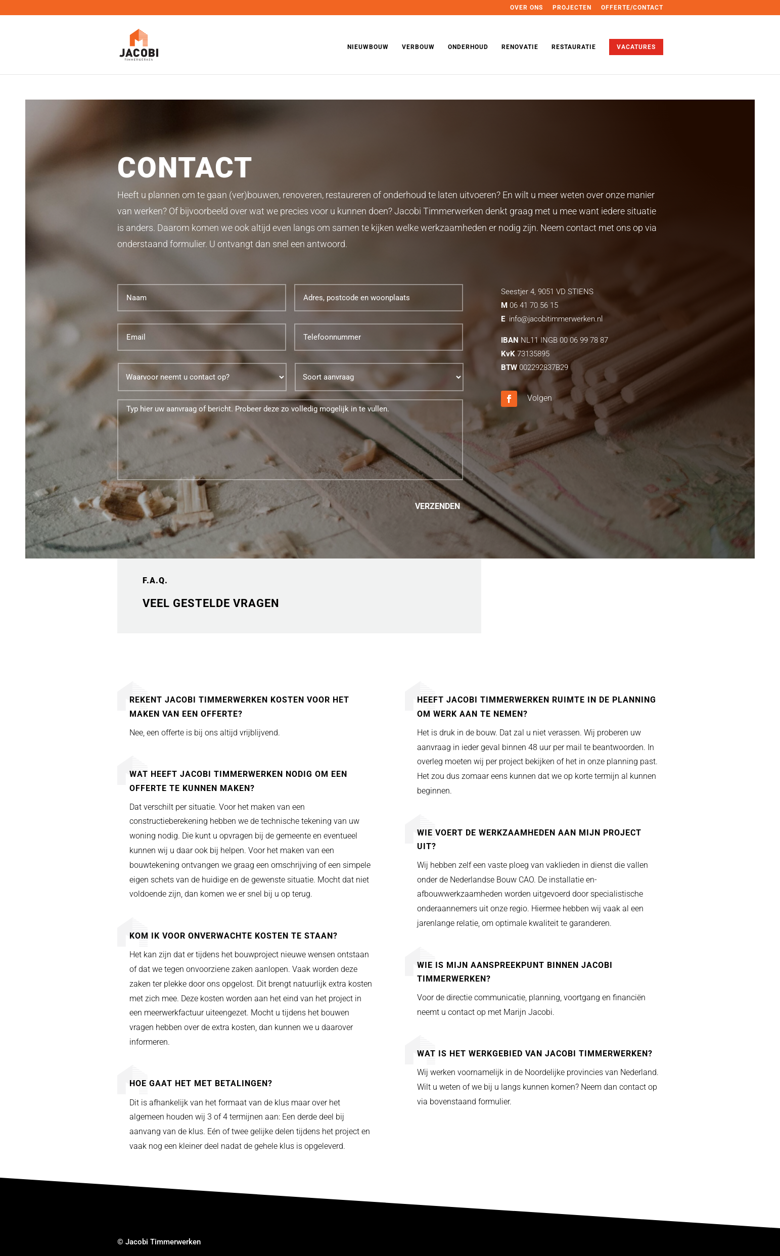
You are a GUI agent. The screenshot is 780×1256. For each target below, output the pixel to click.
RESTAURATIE (574, 47)
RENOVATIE (519, 47)
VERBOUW (418, 47)
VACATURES (636, 47)
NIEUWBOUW (368, 47)
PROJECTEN (572, 8)
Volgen (539, 398)
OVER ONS (526, 8)
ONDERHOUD (468, 47)
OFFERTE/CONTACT (632, 8)
